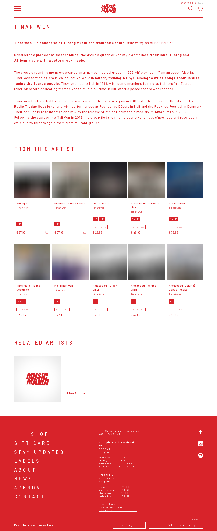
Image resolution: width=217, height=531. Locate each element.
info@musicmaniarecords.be (119, 431)
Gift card (32, 443)
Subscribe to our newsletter (110, 508)
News (23, 478)
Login (200, 3)
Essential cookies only (176, 525)
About (25, 469)
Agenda (27, 487)
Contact (30, 496)
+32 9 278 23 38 (110, 433)
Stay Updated (39, 452)
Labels (27, 461)
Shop (40, 434)
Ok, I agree (129, 525)
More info (53, 525)
